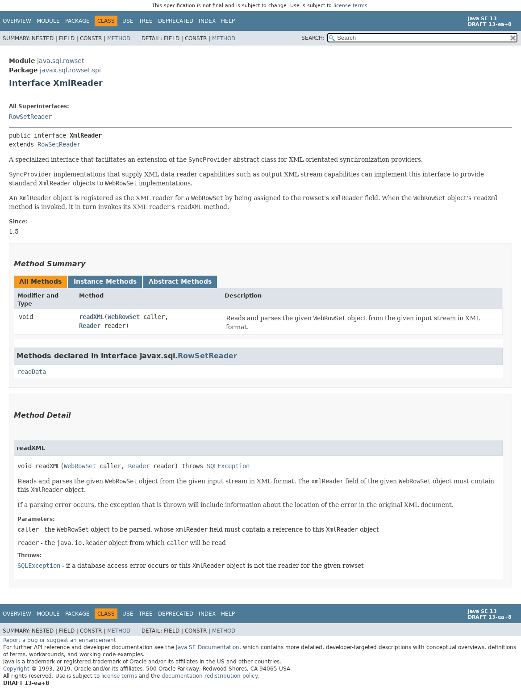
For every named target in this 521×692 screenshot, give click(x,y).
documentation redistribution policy (209, 676)
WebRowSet (124, 316)
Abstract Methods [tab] (180, 281)
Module (48, 21)
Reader (89, 325)
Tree (146, 21)
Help (228, 21)
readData (31, 371)
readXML (91, 316)
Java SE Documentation (207, 647)
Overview (17, 21)
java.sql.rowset (60, 60)
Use (127, 21)
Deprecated (175, 21)
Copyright (16, 669)
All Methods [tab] (40, 281)
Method (118, 38)
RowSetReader (30, 116)
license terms (350, 5)
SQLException (228, 466)
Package (77, 21)
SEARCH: (313, 38)
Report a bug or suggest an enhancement (59, 640)
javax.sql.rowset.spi (70, 70)
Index (207, 21)
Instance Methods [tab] (105, 281)
